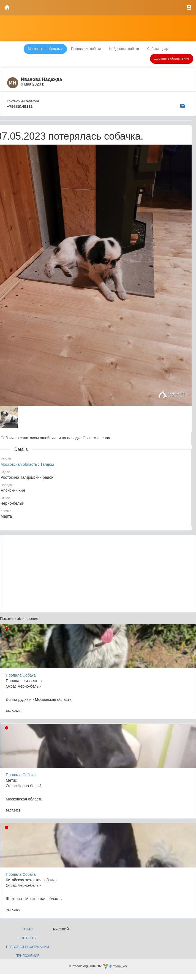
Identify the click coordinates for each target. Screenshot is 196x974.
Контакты (28, 938)
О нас (27, 929)
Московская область (19, 464)
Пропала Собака (21, 675)
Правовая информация (27, 947)
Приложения (27, 956)
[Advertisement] (98, 573)
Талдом (47, 464)
